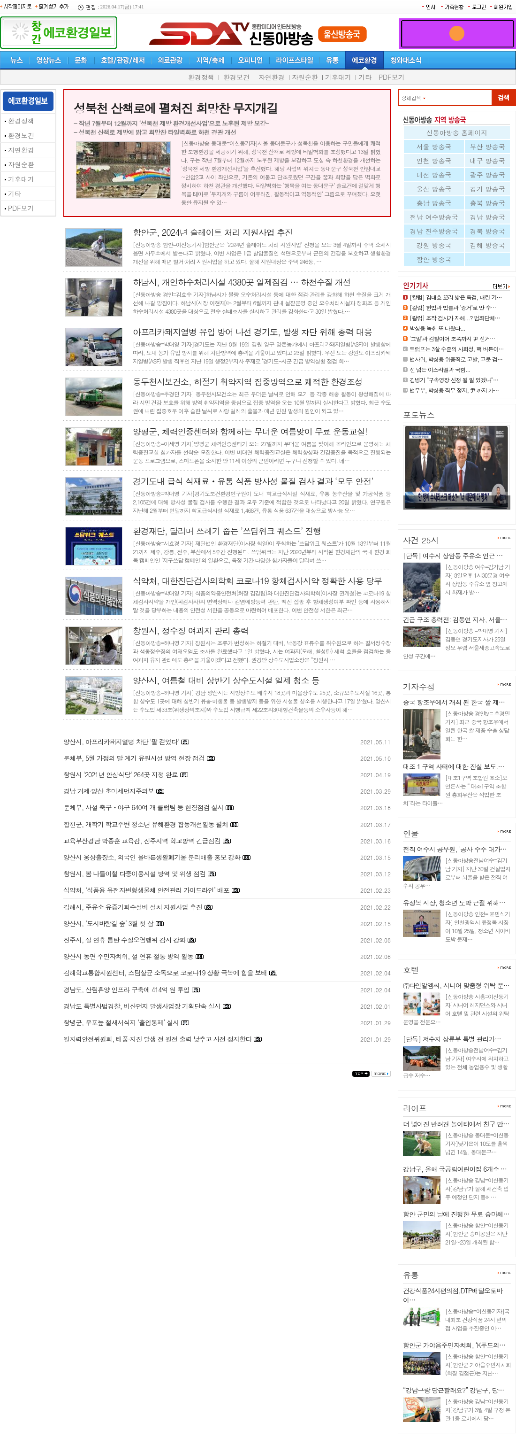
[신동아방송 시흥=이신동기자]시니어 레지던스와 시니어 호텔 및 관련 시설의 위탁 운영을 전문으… (456, 1009)
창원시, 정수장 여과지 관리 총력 (191, 630)
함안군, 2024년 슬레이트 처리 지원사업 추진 (213, 232)
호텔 (411, 969)
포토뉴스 (419, 414)
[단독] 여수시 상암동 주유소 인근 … (452, 555)
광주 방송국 (487, 174)
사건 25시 (421, 540)
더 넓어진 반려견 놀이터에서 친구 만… (456, 1124)
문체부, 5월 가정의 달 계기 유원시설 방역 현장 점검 (134, 758)
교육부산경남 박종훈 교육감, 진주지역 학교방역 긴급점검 (141, 840)
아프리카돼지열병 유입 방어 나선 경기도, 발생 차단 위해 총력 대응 (252, 332)
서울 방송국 (434, 146)
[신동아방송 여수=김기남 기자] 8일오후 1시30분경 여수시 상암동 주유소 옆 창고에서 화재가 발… (477, 579)
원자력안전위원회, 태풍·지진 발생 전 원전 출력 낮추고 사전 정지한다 (157, 1039)
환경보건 (236, 77)
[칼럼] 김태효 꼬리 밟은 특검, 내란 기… (456, 297)
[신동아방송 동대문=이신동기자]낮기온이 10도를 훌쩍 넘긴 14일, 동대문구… (476, 1143)
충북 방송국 (487, 203)
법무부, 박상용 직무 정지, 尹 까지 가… (454, 390)
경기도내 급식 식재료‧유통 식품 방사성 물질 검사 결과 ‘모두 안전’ (253, 481)
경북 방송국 (487, 231)
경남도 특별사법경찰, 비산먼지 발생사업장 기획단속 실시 (141, 1006)
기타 (365, 77)
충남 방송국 (434, 203)
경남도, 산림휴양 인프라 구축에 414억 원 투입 (126, 989)
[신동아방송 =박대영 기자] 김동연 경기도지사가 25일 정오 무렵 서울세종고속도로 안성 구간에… (456, 643)
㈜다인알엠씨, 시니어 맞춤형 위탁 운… (456, 985)
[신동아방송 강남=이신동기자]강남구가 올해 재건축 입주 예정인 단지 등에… (476, 1188)
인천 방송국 (434, 160)
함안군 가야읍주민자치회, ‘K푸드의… (454, 1345)
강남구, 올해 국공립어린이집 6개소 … (455, 1169)
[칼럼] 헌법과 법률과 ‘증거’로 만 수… (453, 307)
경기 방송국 (487, 188)
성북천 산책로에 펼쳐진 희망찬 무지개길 (176, 108)
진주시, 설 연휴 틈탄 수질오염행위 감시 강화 (124, 939)
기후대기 (338, 77)
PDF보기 (392, 77)
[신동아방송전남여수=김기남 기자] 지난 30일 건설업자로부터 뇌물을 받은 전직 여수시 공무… (456, 872)
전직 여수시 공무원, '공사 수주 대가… (455, 849)
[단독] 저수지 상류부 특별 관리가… (452, 1039)
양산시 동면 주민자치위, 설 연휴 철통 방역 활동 (128, 956)
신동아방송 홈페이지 (457, 132)
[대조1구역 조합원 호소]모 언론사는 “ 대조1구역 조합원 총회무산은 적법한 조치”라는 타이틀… (455, 790)
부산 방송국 (487, 146)
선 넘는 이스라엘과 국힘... (440, 369)
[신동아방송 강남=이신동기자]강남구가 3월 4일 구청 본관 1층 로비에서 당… (477, 1409)
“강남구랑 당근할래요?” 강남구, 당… (453, 1390)
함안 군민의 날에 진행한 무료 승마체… (456, 1214)
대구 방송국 (487, 160)
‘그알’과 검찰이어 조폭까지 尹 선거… (452, 338)
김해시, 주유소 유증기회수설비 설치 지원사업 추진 (132, 907)
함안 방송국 (434, 259)
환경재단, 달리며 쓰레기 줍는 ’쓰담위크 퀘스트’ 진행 (227, 531)
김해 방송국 (487, 245)
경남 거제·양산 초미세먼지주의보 (108, 791)
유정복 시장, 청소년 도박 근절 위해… (454, 902)
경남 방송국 (487, 217)
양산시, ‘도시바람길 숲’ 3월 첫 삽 (109, 923)
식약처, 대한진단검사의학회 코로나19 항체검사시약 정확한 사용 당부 (257, 581)
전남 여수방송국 (434, 217)
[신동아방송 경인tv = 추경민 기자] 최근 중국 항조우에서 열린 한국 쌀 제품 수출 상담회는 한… (477, 725)
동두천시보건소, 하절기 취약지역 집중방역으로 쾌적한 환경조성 (248, 381)
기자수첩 (419, 686)
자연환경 (271, 77)
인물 (411, 833)
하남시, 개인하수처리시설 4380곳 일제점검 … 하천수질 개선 (242, 282)
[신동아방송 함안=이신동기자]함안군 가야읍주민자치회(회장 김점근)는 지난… (478, 1364)
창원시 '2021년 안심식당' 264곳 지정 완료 (120, 774)
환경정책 (201, 77)
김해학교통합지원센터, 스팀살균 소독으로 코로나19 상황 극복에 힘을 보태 (165, 972)
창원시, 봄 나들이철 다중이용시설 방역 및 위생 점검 (134, 873)
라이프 (415, 1108)
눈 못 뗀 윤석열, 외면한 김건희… (450, 513)
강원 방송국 (434, 245)
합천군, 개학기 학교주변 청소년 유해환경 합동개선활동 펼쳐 (146, 824)
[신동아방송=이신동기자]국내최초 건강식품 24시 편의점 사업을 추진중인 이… (477, 1319)
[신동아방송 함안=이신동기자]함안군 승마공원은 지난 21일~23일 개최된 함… (476, 1233)
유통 (411, 1275)
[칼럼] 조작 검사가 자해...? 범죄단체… (455, 318)
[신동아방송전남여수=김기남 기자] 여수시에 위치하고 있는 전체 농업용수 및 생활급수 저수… (455, 1062)
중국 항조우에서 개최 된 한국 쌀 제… (454, 702)
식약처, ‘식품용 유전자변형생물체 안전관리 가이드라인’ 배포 (146, 890)
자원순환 (305, 77)
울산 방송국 (434, 188)
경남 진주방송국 (434, 231)
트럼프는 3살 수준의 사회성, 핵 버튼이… (457, 349)
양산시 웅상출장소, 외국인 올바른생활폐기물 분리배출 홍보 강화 (151, 857)
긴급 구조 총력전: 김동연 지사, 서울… (455, 619)
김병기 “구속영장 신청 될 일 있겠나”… (454, 380)
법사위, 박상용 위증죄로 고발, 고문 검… (456, 359)
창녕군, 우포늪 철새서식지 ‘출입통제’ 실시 (121, 1022)
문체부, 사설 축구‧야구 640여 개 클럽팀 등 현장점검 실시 (143, 807)
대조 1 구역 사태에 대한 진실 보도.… (453, 766)
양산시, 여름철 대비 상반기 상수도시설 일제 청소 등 (226, 680)
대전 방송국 (434, 174)
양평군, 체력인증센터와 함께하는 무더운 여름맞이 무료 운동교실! (250, 431)
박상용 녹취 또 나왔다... (437, 328)
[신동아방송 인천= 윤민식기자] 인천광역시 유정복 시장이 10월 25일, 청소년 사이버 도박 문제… (477, 926)
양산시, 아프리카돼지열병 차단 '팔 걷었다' (121, 741)
